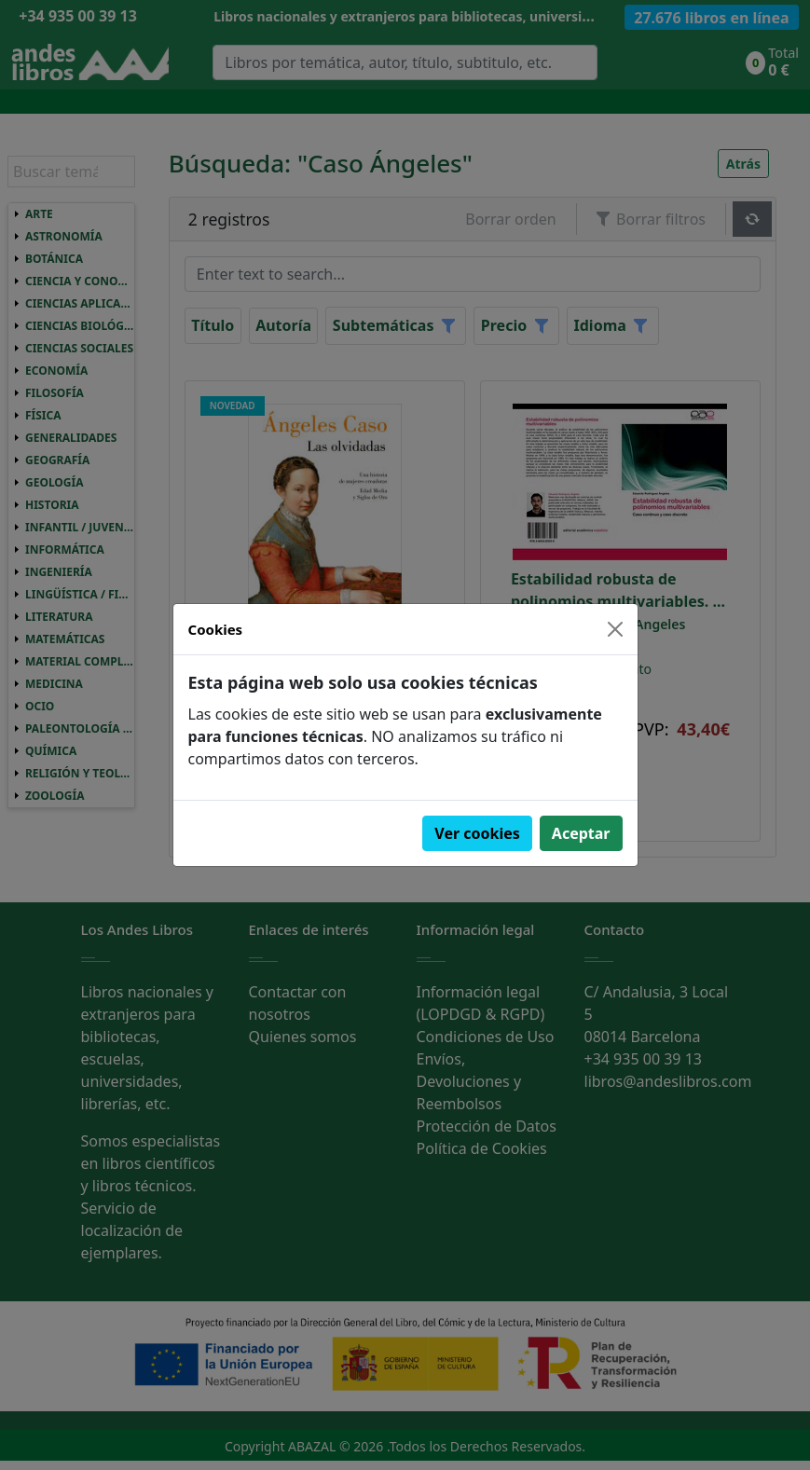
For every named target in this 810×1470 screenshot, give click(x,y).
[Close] (615, 629)
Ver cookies (477, 833)
